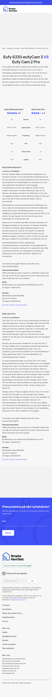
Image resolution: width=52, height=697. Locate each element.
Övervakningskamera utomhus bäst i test (14, 663)
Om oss (5, 621)
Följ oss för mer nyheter (16, 573)
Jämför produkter (9, 644)
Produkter (6, 605)
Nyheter (5, 640)
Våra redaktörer (8, 648)
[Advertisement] (26, 29)
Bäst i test (6, 628)
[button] (47, 9)
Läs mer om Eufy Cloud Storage (14, 305)
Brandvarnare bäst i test (9, 671)
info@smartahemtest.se (18, 600)
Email (4, 521)
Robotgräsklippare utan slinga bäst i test (13, 659)
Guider (4, 632)
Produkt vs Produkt (13, 48)
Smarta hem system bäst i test (11, 666)
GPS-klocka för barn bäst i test (11, 661)
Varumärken (6, 609)
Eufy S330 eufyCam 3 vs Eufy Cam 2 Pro (34, 48)
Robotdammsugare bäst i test (10, 668)
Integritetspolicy (8, 617)
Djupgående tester (9, 636)
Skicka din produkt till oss (12, 613)
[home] (10, 9)
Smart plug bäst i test (8, 673)
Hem (3, 48)
